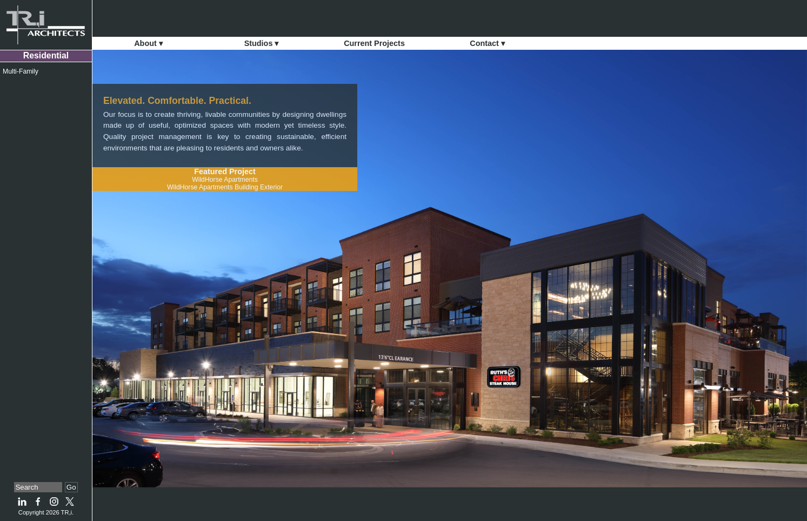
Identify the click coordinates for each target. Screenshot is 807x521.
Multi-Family (20, 71)
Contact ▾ (487, 43)
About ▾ (148, 43)
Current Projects (374, 43)
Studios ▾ (261, 43)
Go (71, 487)
